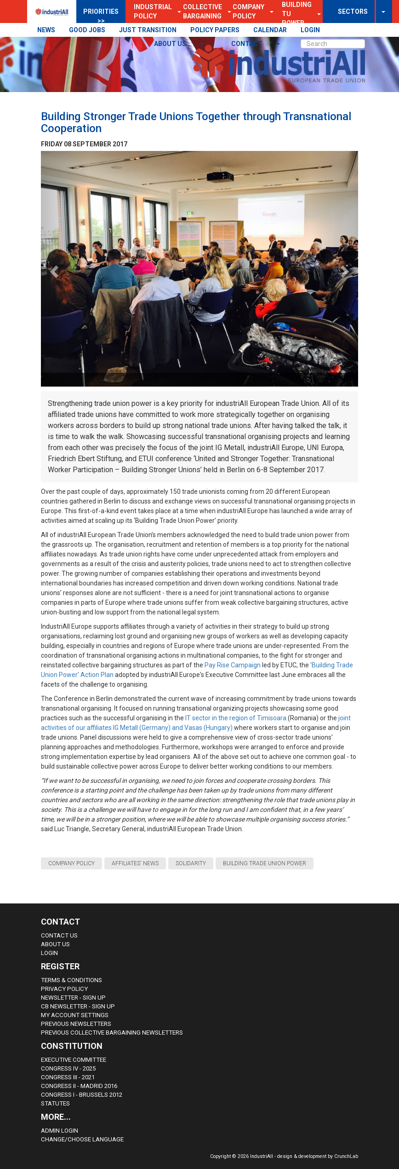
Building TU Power (297, 14)
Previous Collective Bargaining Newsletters (112, 1032)
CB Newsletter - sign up (78, 1006)
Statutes (55, 1103)
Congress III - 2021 (68, 1077)
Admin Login (59, 1130)
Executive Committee (73, 1059)
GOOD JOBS (87, 30)
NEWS (46, 30)
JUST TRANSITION (148, 30)
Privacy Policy (64, 988)
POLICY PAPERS (214, 30)
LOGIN (310, 30)
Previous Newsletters (76, 1023)
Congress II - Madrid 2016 (79, 1085)
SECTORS (353, 11)
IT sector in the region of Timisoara (235, 718)
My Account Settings (74, 1015)
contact (247, 43)
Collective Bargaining (202, 11)
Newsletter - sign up (73, 997)
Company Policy (248, 11)
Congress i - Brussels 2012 (81, 1094)
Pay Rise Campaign (233, 665)
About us (171, 43)
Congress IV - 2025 (68, 1068)
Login (49, 952)
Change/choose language (82, 1139)
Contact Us (59, 935)
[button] (269, 11)
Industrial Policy (153, 11)
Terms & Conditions (71, 980)
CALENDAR (270, 30)
